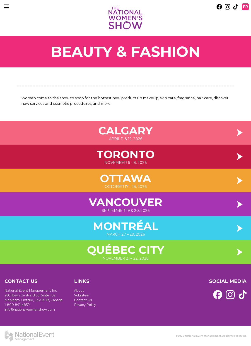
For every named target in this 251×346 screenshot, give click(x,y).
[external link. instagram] (227, 6)
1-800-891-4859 (17, 305)
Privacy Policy (85, 305)
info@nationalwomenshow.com (30, 310)
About (79, 291)
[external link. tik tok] (236, 6)
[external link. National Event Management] (29, 335)
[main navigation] (6, 6)
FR (245, 7)
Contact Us (83, 300)
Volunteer (81, 295)
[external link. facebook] (219, 6)
